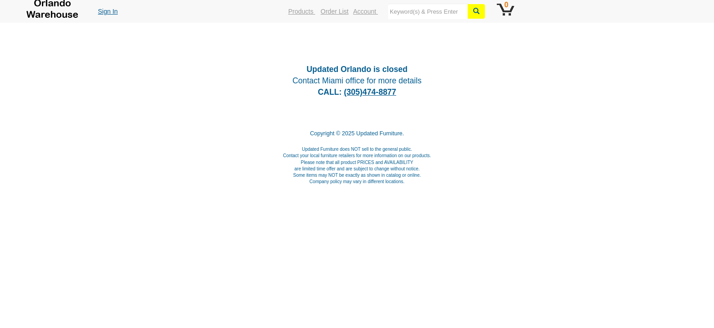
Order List (334, 11)
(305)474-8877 (370, 92)
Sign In (108, 11)
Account (365, 11)
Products (301, 11)
